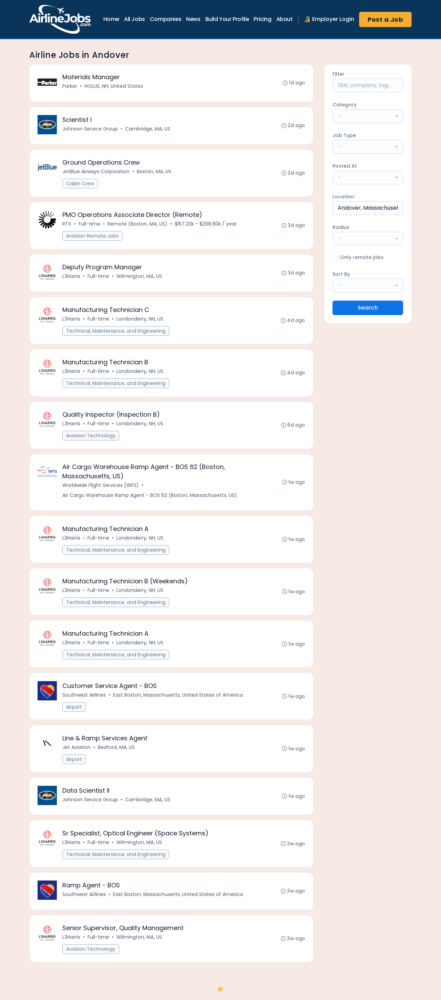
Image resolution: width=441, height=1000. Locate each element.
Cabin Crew (80, 184)
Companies (165, 19)
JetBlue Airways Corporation (96, 172)
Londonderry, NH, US (140, 320)
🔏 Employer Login (329, 19)
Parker (70, 86)
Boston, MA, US (154, 172)
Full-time (90, 225)
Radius (340, 227)
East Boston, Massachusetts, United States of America (178, 699)
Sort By (341, 274)
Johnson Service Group (90, 129)
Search (368, 308)
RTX (67, 225)
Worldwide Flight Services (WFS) (101, 488)
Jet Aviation (77, 752)
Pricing (262, 19)
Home (111, 19)
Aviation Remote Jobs (92, 237)
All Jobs (134, 19)
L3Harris (72, 277)
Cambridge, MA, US (148, 129)
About (284, 19)
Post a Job (385, 19)
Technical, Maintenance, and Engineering (116, 333)
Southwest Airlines (84, 699)
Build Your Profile (227, 19)
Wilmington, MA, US (139, 277)
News (193, 19)
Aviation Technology (91, 438)
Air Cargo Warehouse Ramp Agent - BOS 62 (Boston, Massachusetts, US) (150, 498)
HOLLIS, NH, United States (114, 86)
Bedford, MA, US (116, 752)
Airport (74, 711)
